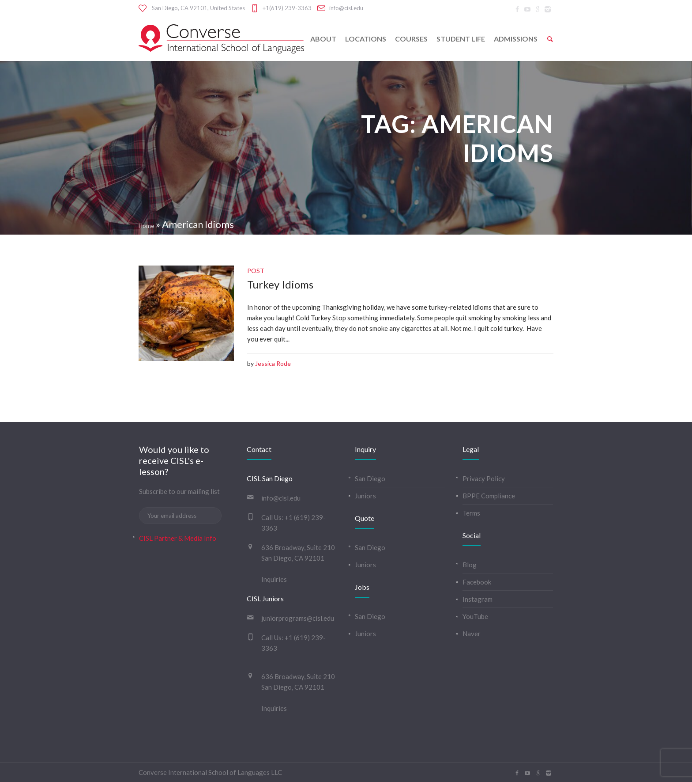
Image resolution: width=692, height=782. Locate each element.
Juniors (365, 496)
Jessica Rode (273, 363)
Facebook (477, 582)
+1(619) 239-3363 (287, 7)
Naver (472, 634)
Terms (471, 513)
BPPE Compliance (489, 496)
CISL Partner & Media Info (177, 538)
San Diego (370, 478)
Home (146, 225)
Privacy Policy (484, 478)
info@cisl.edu (346, 7)
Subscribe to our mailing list (179, 491)
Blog (470, 565)
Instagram (478, 599)
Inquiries (274, 579)
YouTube (475, 616)
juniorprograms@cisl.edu (297, 618)
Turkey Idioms (280, 284)
